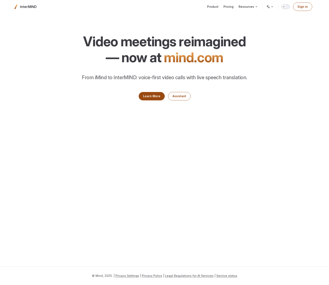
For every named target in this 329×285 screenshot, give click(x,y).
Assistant (179, 96)
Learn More (151, 96)
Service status (226, 275)
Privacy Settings (127, 275)
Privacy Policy (152, 275)
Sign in (303, 6)
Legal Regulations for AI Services (189, 275)
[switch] (285, 6)
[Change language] (270, 6)
